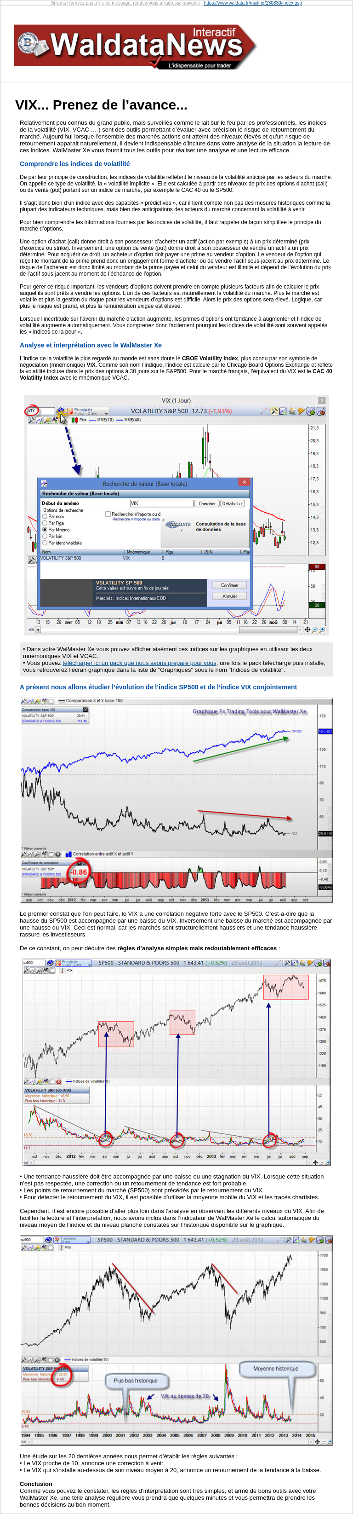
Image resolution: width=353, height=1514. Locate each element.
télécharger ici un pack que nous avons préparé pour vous (139, 662)
